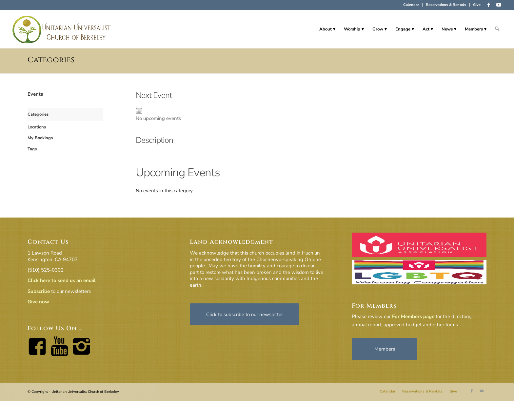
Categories (51, 60)
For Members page (413, 316)
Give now (38, 301)
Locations (37, 127)
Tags (32, 149)
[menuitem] (411, 5)
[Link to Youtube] (499, 5)
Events (35, 94)
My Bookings (40, 138)
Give (477, 4)
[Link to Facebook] (489, 5)
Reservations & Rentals (446, 4)
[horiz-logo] (61, 29)
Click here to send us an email (62, 280)
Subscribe (39, 291)
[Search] (497, 29)
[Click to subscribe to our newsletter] (244, 314)
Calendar (411, 4)
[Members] (384, 349)
